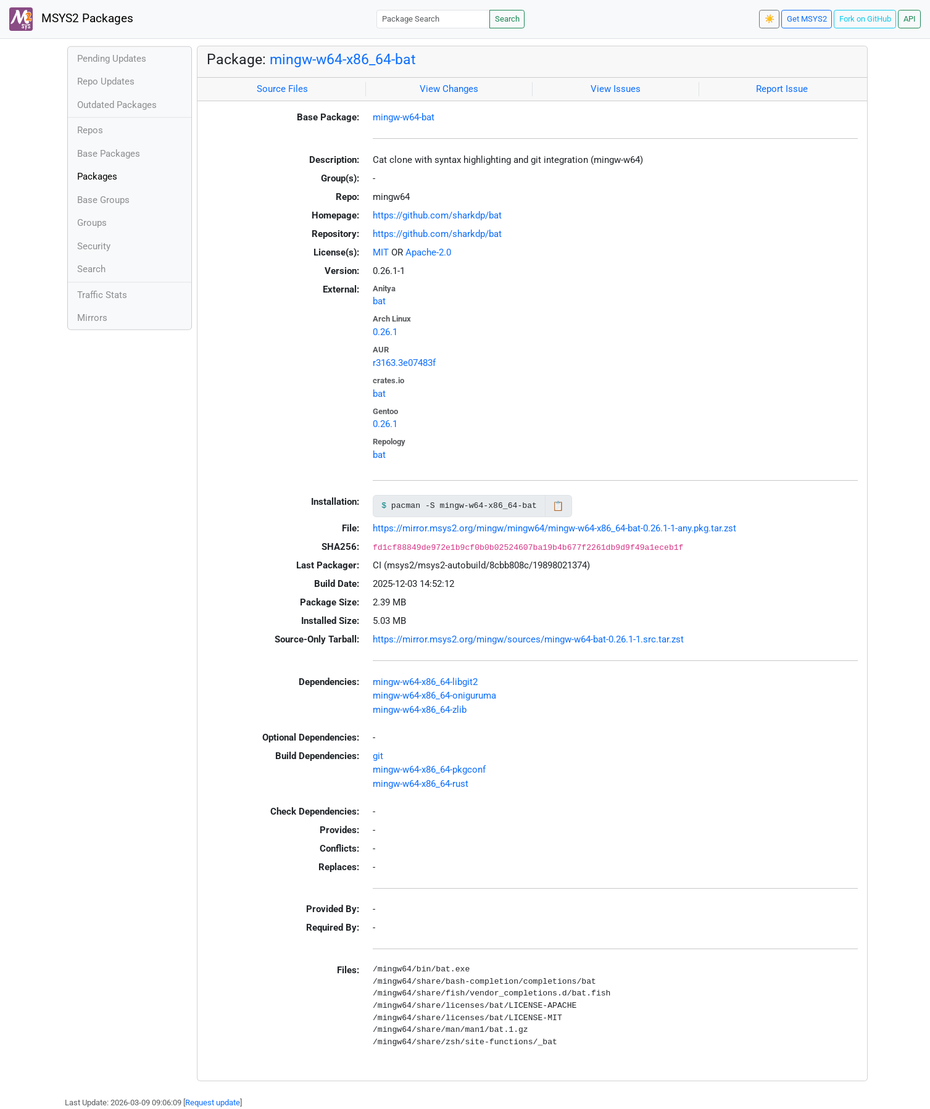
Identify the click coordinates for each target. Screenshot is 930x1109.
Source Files (282, 88)
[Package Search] (433, 19)
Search (507, 18)
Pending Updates (111, 58)
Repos (90, 130)
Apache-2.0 (428, 252)
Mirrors (92, 317)
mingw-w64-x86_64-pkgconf (429, 769)
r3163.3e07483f (404, 362)
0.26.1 (385, 332)
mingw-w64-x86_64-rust (420, 783)
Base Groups (103, 200)
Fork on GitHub (865, 18)
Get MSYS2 (807, 18)
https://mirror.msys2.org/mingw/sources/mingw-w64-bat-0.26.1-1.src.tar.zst (528, 639)
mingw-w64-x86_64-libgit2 (425, 681)
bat (379, 301)
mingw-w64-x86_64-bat (343, 59)
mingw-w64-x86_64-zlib (420, 709)
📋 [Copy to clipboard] (558, 506)
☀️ (769, 18)
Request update (212, 1102)
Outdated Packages (117, 104)
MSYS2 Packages (71, 19)
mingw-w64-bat (403, 117)
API (909, 18)
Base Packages (108, 153)
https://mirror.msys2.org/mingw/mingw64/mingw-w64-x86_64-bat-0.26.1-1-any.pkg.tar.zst (554, 528)
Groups (92, 222)
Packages (97, 176)
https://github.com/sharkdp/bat (437, 215)
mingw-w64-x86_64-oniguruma (434, 695)
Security (93, 246)
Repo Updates (106, 81)
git (378, 756)
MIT (381, 252)
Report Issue (782, 88)
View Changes (449, 88)
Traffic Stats (102, 295)
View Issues (616, 88)
